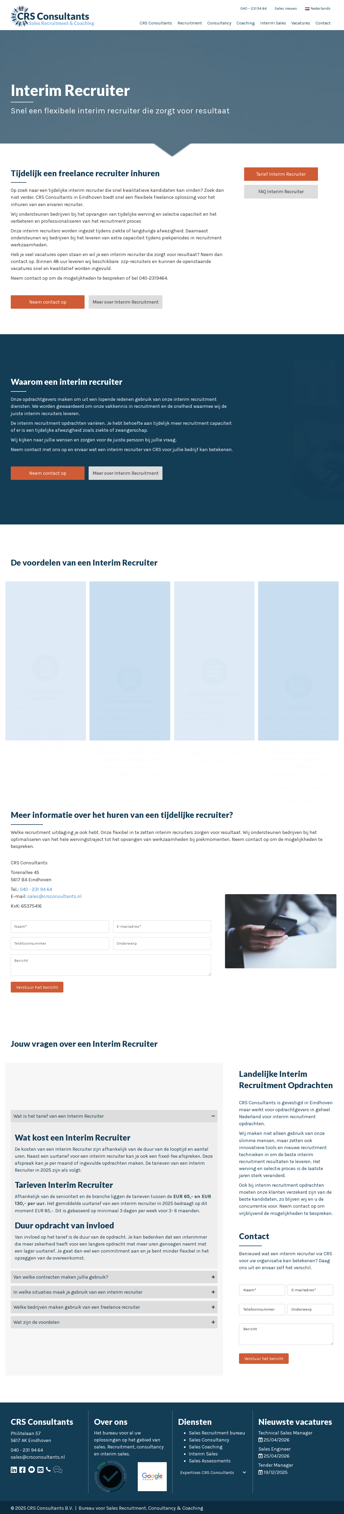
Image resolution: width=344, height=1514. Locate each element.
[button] (48, 302)
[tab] (114, 1116)
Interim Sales (203, 1454)
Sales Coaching (206, 1447)
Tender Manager (275, 1465)
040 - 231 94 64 (36, 889)
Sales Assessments (210, 1461)
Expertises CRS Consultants (207, 1472)
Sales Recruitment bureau (217, 1433)
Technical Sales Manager (285, 1433)
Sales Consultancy (209, 1440)
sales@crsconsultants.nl (54, 896)
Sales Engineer (274, 1449)
